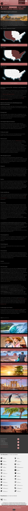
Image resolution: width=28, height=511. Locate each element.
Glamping (15, 8)
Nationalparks (4, 8)
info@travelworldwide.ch (4, 445)
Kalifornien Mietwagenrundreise (8, 94)
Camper (19, 7)
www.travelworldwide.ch (4, 447)
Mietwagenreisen (13, 7)
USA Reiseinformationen (22, 298)
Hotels (24, 7)
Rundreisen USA (3, 304)
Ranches (10, 8)
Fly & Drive (21, 8)
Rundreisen (5, 7)
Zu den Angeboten (19, 45)
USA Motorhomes (18, 140)
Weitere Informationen (17, 507)
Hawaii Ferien (17, 309)
